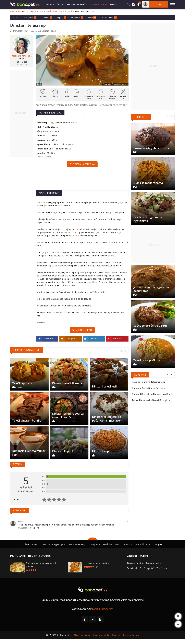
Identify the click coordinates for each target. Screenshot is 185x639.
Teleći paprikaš (147, 568)
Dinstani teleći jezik (105, 386)
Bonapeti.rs (15, 11)
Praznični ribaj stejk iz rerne (151, 148)
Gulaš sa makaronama (148, 183)
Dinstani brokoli (154, 563)
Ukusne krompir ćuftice (96, 563)
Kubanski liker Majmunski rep (29, 452)
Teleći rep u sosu (23, 383)
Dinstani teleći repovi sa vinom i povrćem (68, 415)
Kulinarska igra (98, 4)
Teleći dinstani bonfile (26, 420)
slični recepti (84, 330)
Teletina (52, 11)
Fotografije (30, 17)
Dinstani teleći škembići (67, 383)
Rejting (61, 17)
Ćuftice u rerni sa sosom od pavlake (41, 565)
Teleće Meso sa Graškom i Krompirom (151, 400)
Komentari (77, 17)
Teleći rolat (162, 568)
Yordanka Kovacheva (22, 56)
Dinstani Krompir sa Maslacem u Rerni (152, 394)
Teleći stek (132, 568)
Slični (92, 17)
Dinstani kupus (102, 451)
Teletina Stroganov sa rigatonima (147, 219)
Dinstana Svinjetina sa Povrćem (148, 387)
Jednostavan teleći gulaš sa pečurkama (151, 289)
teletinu (75, 235)
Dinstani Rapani (62, 451)
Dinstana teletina (66, 11)
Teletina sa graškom (146, 360)
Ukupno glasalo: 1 (26, 491)
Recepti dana (109, 17)
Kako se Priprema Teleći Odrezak (149, 381)
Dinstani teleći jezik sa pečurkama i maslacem (107, 418)
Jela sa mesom (39, 11)
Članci (60, 4)
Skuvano (46, 17)
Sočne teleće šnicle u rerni (150, 325)
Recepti (50, 4)
